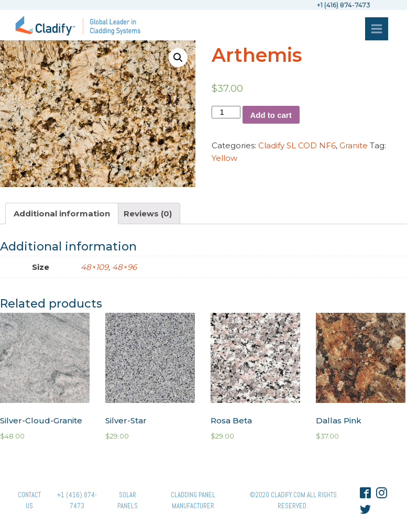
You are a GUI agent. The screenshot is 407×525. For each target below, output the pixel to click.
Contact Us (29, 500)
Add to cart (271, 115)
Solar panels (127, 500)
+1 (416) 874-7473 (77, 500)
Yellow (224, 158)
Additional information (62, 213)
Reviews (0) (148, 213)
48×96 (124, 267)
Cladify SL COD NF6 (297, 145)
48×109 (94, 267)
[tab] (61, 213)
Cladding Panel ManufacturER (193, 500)
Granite (353, 145)
